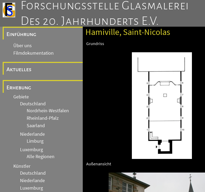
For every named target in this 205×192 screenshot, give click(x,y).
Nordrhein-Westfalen (48, 111)
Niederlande (32, 134)
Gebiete (21, 97)
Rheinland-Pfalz (43, 118)
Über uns (22, 46)
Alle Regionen (40, 156)
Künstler (21, 166)
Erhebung (18, 87)
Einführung (21, 34)
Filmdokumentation (33, 53)
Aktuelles (18, 69)
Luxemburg (31, 150)
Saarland (36, 126)
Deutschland (33, 104)
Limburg (35, 141)
